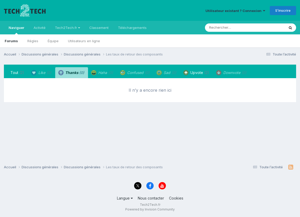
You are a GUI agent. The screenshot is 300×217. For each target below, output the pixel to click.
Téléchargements (132, 28)
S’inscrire (283, 10)
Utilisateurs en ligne (84, 41)
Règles (32, 41)
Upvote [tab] (196, 72)
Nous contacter (151, 198)
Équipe (53, 41)
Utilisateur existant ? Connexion (235, 11)
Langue (125, 198)
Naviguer (16, 30)
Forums (11, 41)
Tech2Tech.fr (67, 28)
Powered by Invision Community (150, 209)
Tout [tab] (17, 72)
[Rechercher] (230, 27)
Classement (99, 28)
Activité (40, 28)
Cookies (176, 198)
